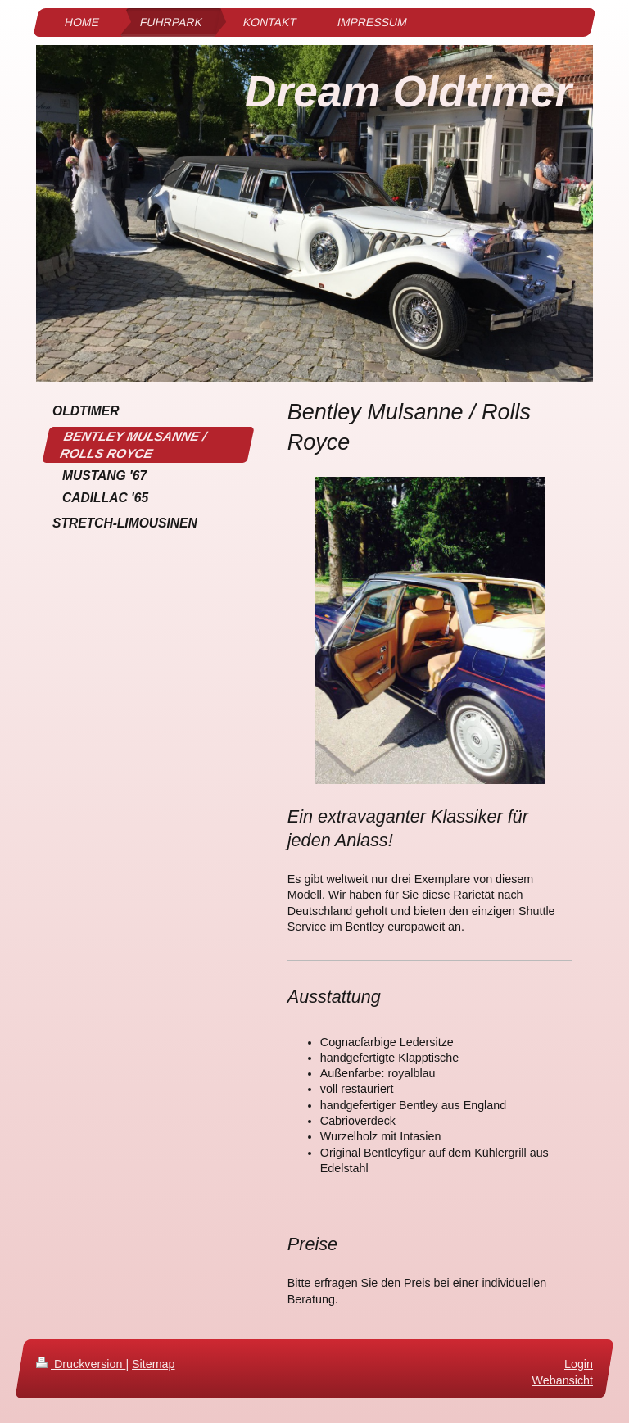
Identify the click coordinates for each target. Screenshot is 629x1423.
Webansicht (562, 1380)
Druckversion (80, 1364)
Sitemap (153, 1364)
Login (578, 1364)
